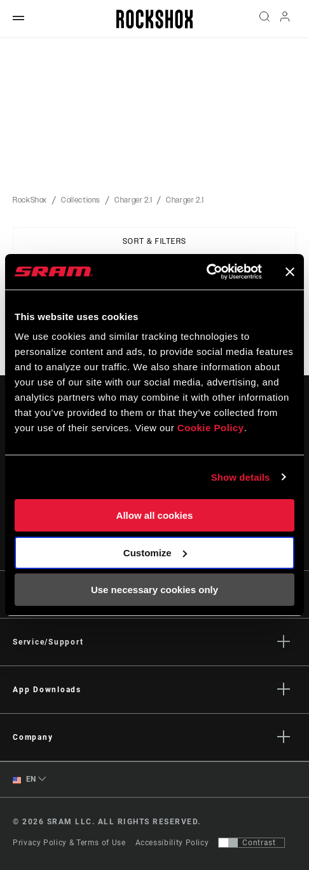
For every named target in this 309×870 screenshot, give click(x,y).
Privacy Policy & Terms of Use (69, 842)
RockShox (30, 200)
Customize (155, 552)
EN (24, 779)
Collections (80, 200)
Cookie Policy (210, 427)
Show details (240, 477)
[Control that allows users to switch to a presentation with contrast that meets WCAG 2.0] (251, 843)
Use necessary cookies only (154, 589)
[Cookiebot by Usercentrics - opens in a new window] (206, 272)
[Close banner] (289, 271)
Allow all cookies (154, 515)
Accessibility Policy (172, 842)
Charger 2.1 (133, 200)
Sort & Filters (155, 241)
